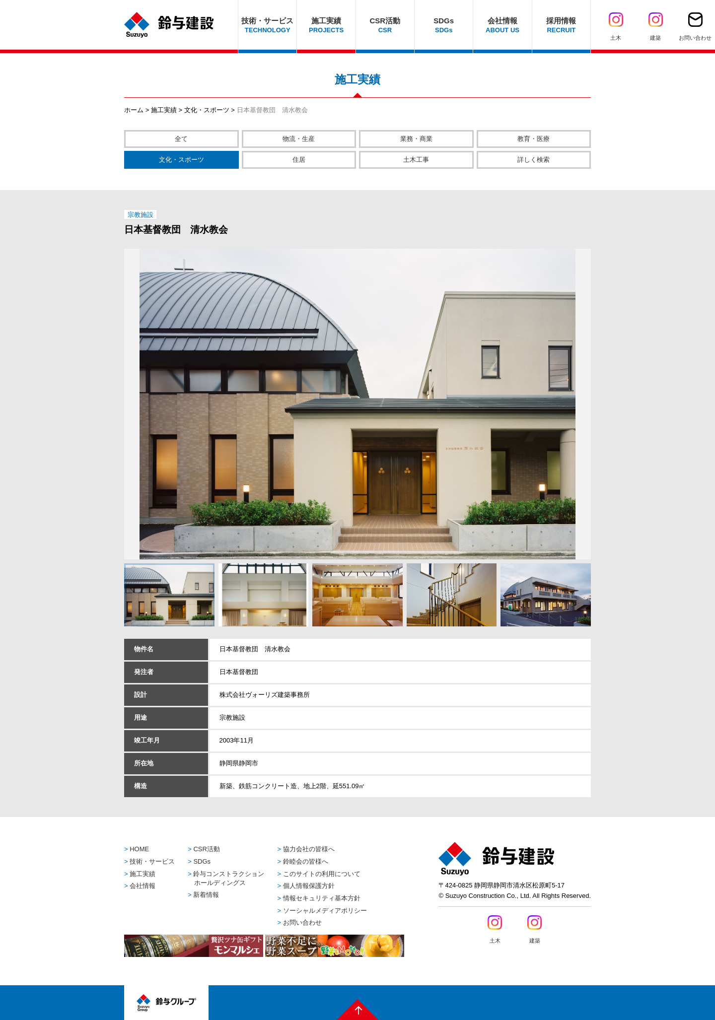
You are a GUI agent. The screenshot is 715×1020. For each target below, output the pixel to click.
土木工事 (416, 159)
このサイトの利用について (321, 874)
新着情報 (206, 894)
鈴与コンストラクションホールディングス (228, 878)
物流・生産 (299, 138)
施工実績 (164, 110)
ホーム (133, 110)
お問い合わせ (302, 922)
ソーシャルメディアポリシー (325, 910)
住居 (298, 159)
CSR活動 (206, 849)
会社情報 (142, 885)
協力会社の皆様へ (309, 849)
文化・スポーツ (206, 110)
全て (181, 138)
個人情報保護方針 (309, 885)
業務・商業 (416, 138)
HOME (139, 849)
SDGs (202, 861)
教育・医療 (533, 138)
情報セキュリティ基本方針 (321, 898)
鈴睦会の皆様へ (305, 861)
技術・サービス (152, 861)
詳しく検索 (533, 159)
